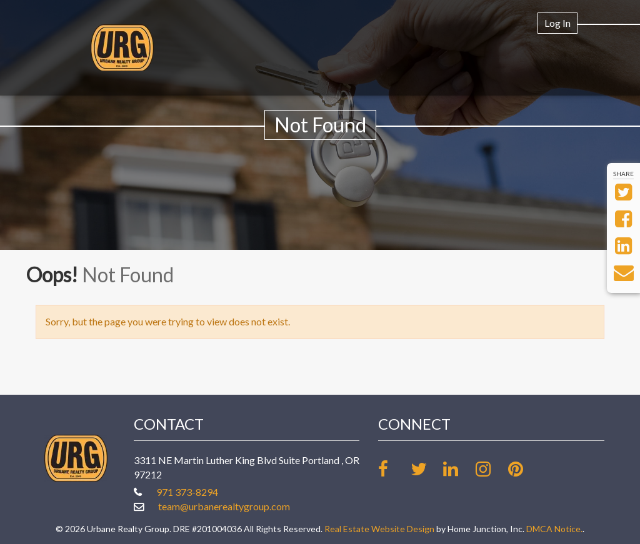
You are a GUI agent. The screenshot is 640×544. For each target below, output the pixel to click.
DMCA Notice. (554, 528)
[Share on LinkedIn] (623, 249)
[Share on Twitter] (623, 195)
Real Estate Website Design (379, 528)
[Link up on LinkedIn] (458, 468)
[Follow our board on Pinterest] (523, 468)
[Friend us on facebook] (393, 468)
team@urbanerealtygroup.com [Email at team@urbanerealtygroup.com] (224, 506)
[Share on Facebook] (623, 222)
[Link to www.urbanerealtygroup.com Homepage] (122, 47)
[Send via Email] (624, 276)
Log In (557, 23)
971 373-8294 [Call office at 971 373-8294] (187, 492)
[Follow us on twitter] (426, 468)
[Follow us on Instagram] (491, 468)
